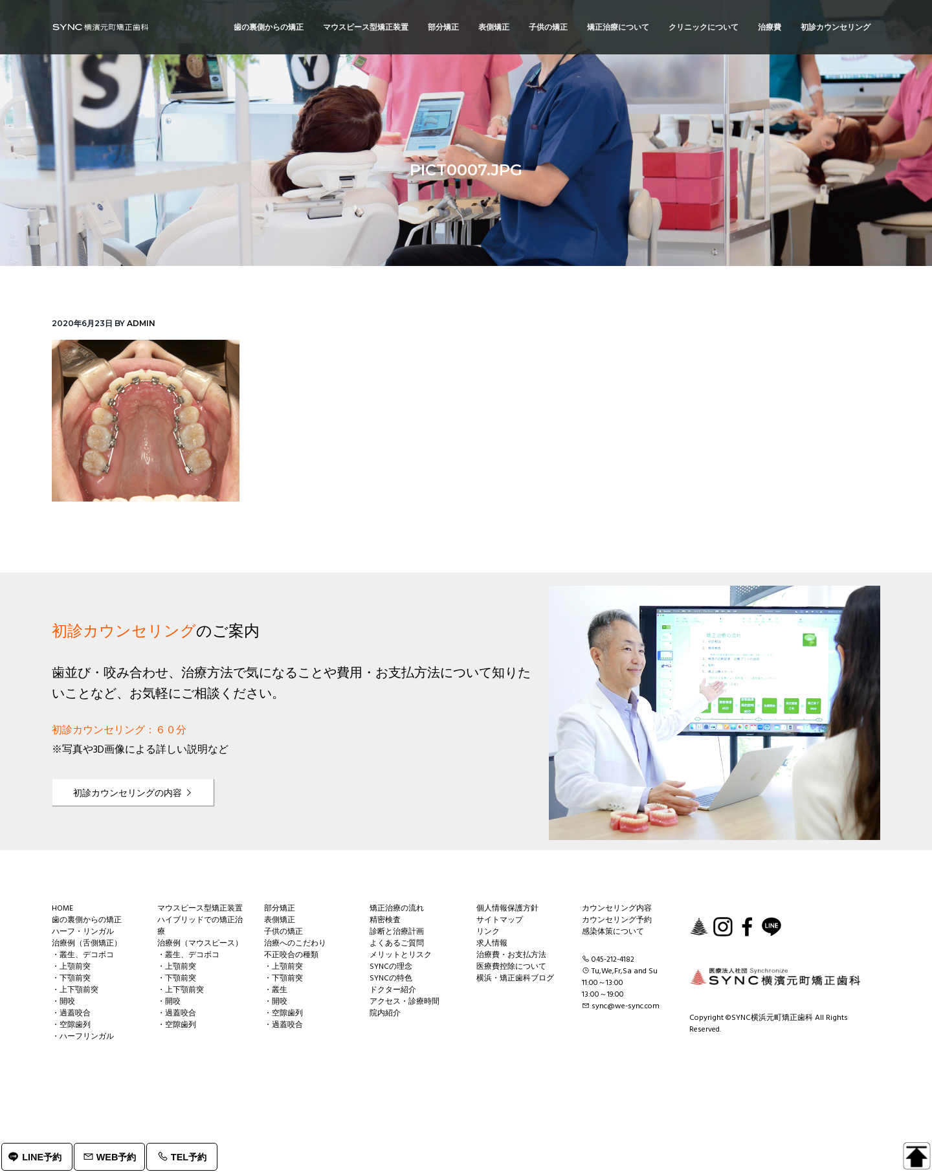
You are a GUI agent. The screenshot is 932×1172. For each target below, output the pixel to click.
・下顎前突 (71, 978)
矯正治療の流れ (397, 908)
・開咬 (63, 1001)
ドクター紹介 (393, 990)
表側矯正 (279, 920)
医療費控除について (511, 966)
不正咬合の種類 (291, 955)
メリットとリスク (401, 955)
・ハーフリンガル (83, 1036)
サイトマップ (499, 920)
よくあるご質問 (397, 943)
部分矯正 (279, 908)
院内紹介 (385, 1013)
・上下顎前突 (75, 990)
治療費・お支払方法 (511, 955)
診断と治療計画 (397, 931)
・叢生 (275, 990)
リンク (488, 931)
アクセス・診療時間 (404, 1001)
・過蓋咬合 (71, 1013)
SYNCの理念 (391, 966)
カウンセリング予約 (617, 920)
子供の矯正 (283, 931)
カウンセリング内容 (617, 908)
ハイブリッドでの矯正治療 (200, 926)
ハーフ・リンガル (83, 931)
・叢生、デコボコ (83, 955)
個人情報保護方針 (507, 908)
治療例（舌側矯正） (87, 943)
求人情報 (491, 943)
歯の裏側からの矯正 (87, 920)
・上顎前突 (71, 966)
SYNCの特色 (391, 978)
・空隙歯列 (71, 1025)
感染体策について (613, 931)
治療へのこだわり (295, 943)
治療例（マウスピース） (200, 943)
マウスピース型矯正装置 (200, 908)
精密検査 (385, 920)
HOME (62, 908)
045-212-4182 (613, 959)
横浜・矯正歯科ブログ (515, 978)
